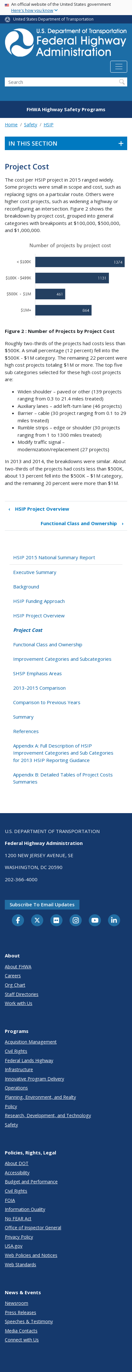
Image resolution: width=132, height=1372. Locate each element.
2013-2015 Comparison (39, 688)
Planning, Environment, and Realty (40, 1097)
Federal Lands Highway (29, 1060)
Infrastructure (19, 1069)
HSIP (49, 124)
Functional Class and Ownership (82, 523)
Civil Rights (16, 1051)
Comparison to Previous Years (46, 702)
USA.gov (13, 1246)
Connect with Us (22, 1340)
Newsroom (16, 1303)
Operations (16, 1088)
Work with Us (18, 1003)
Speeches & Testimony (29, 1321)
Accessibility (17, 1173)
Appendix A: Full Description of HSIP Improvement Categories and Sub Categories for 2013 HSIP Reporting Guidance (63, 752)
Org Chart (15, 985)
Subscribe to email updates (42, 904)
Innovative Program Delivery (34, 1079)
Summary (23, 716)
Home (11, 124)
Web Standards (20, 1264)
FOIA (10, 1200)
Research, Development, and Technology (48, 1115)
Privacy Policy (19, 1237)
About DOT (17, 1163)
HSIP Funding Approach (39, 601)
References (26, 731)
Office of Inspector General (33, 1227)
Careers (13, 976)
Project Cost (27, 630)
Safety (30, 124)
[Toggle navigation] (118, 67)
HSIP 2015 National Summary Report (54, 557)
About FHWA (18, 967)
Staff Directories (21, 994)
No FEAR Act (18, 1218)
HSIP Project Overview (38, 509)
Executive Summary (34, 572)
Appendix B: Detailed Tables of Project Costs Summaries (63, 778)
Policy (11, 1106)
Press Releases (20, 1312)
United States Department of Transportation (53, 19)
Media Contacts (21, 1331)
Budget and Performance (31, 1182)
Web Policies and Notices (31, 1255)
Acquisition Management (31, 1042)
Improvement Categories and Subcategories (62, 659)
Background (26, 586)
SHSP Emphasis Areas (37, 673)
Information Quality (25, 1209)
